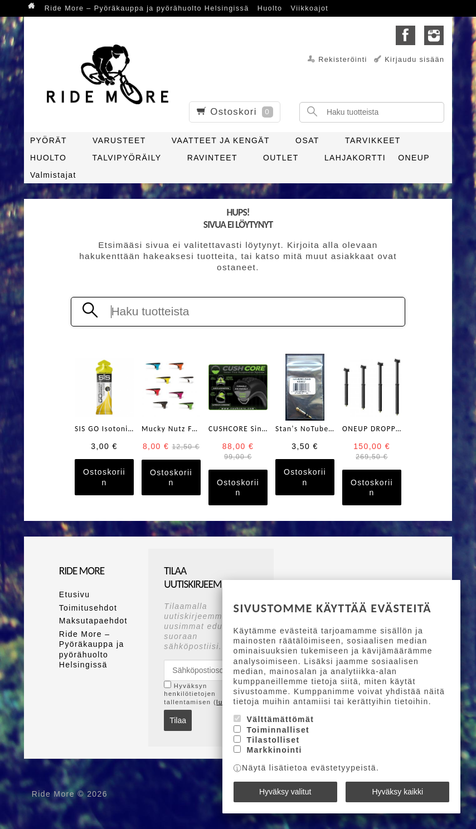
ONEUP (414, 157)
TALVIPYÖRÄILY (127, 157)
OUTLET (281, 157)
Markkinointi (274, 749)
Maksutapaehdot (93, 620)
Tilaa (177, 720)
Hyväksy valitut (285, 791)
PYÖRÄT (48, 140)
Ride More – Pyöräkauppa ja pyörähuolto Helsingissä (147, 8)
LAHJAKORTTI (355, 157)
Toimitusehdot (88, 607)
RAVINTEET (212, 157)
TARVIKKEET (373, 140)
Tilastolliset (272, 739)
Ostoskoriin (104, 476)
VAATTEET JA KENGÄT (221, 140)
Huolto (270, 8)
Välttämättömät (280, 719)
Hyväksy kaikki (397, 791)
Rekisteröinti (342, 60)
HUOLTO (48, 157)
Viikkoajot (310, 8)
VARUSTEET (119, 140)
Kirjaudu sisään (414, 60)
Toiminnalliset (277, 729)
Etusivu (74, 594)
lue (221, 702)
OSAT (307, 140)
